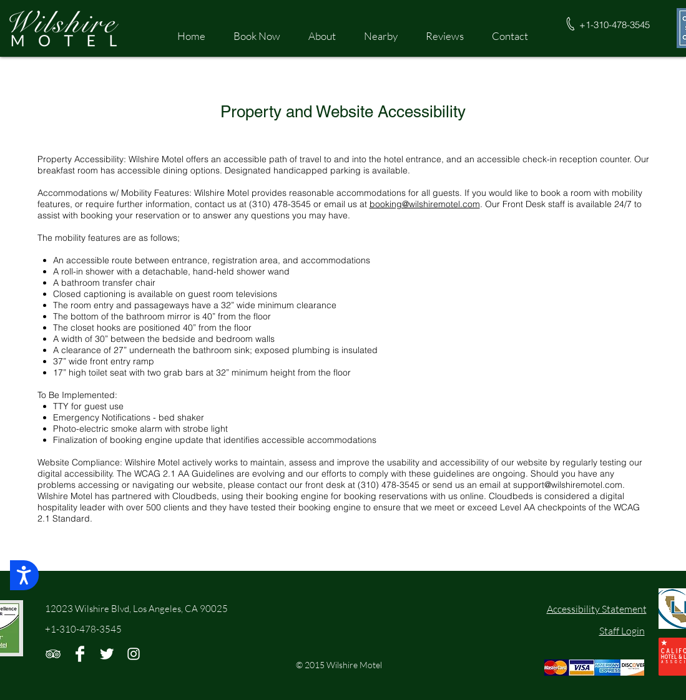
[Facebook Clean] (80, 654)
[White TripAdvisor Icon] (53, 654)
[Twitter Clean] (107, 654)
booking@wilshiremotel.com (425, 204)
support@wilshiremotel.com (567, 484)
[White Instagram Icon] (133, 654)
